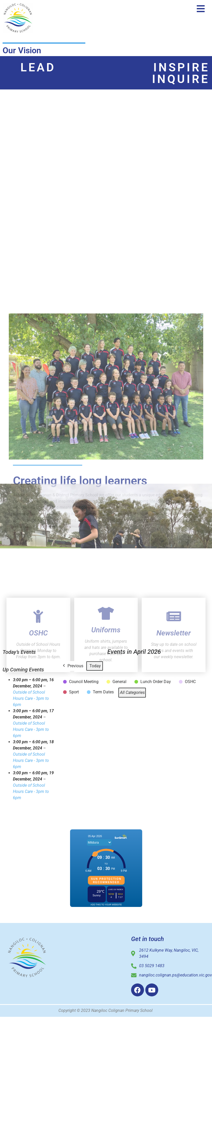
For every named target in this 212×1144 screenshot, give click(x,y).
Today (95, 665)
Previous (72, 666)
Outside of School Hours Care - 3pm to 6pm (31, 698)
